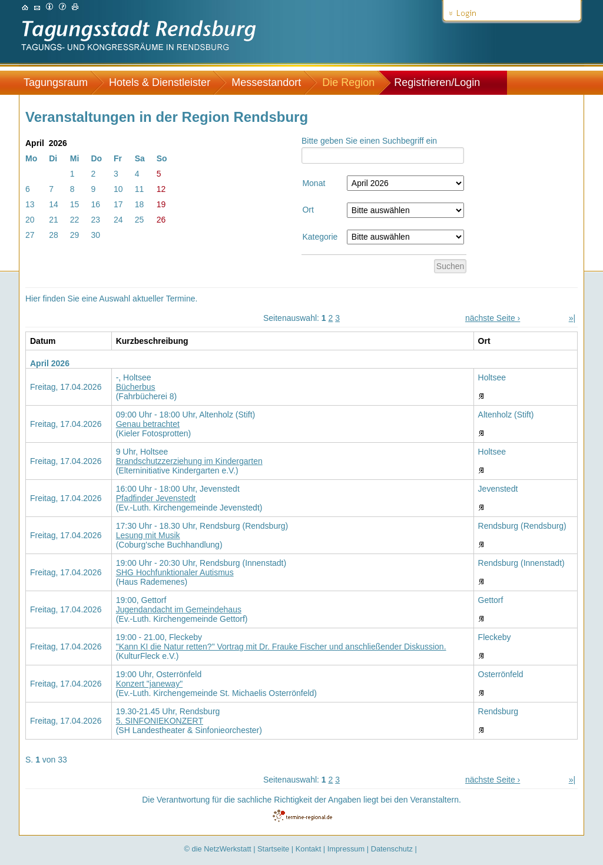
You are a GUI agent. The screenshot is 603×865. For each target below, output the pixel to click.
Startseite (273, 848)
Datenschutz (392, 848)
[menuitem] (61, 83)
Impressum (346, 848)
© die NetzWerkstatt (217, 848)
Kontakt (309, 848)
